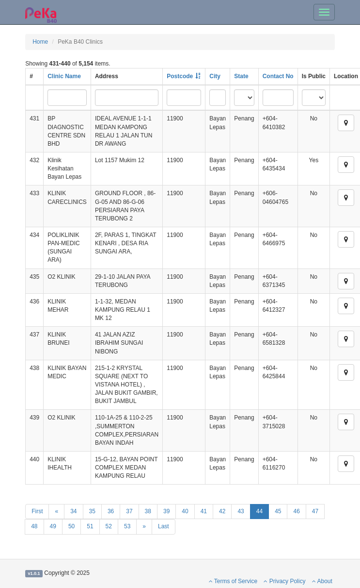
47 (315, 511)
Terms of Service (233, 581)
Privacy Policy (284, 581)
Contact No (278, 76)
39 (166, 511)
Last (163, 526)
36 (111, 511)
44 (259, 511)
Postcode (180, 76)
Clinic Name (64, 76)
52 (109, 526)
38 (148, 511)
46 (296, 511)
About (322, 581)
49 (53, 526)
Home (40, 41)
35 (92, 511)
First (37, 511)
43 (240, 511)
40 (185, 511)
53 (127, 526)
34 (73, 511)
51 (90, 526)
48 (34, 526)
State (241, 76)
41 (204, 511)
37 (129, 511)
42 (222, 511)
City (214, 76)
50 (71, 526)
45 (278, 511)
